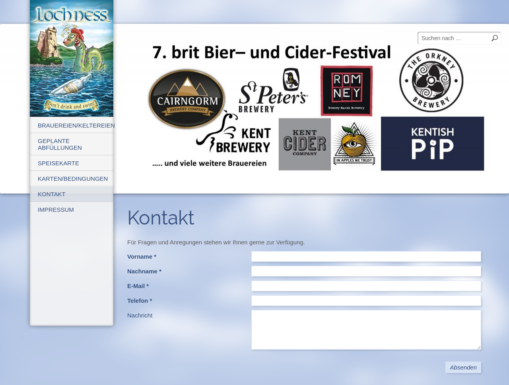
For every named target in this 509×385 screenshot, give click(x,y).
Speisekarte (58, 163)
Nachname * (144, 271)
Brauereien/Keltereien (75, 125)
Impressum (56, 209)
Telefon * (139, 300)
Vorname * (141, 256)
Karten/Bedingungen (73, 178)
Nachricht (139, 315)
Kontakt (52, 194)
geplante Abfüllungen (60, 144)
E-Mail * (138, 285)
